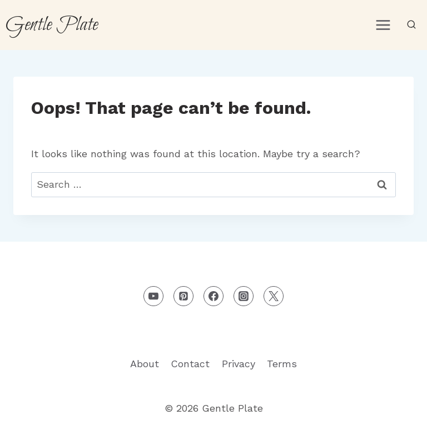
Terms (282, 363)
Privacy (238, 363)
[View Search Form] (411, 25)
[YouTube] (153, 296)
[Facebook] (213, 296)
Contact (190, 363)
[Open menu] (383, 24)
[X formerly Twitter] (274, 296)
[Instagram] (244, 296)
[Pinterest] (183, 296)
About (144, 363)
